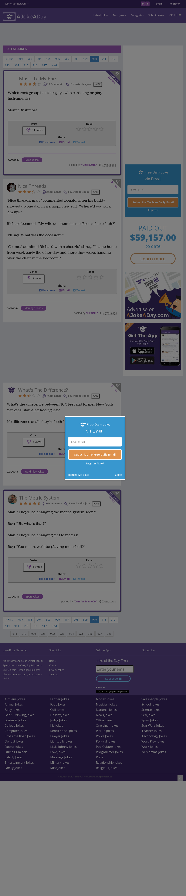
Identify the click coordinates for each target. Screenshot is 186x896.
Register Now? (95, 463)
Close (118, 475)
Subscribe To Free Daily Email (95, 454)
